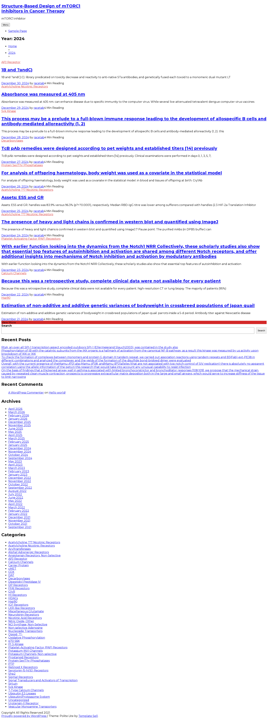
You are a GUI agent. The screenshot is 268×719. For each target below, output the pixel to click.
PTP (11, 664)
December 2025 (19, 422)
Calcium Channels (13, 273)
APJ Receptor (10, 62)
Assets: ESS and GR (22, 197)
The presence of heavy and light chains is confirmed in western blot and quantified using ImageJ (109, 221)
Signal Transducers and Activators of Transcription (43, 680)
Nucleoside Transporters (25, 631)
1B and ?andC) (17, 69)
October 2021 (17, 524)
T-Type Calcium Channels (26, 690)
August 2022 (17, 491)
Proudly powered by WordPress (24, 716)
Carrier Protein (18, 565)
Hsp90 (5, 297)
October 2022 (18, 484)
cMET (12, 568)
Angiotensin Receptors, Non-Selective (34, 555)
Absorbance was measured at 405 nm (43, 94)
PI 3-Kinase (16, 644)
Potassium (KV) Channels (25, 650)
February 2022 (18, 510)
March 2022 (16, 507)
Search (6, 325)
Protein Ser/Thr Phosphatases (22, 165)
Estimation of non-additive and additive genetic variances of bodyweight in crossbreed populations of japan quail (128, 305)
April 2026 (15, 409)
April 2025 (15, 435)
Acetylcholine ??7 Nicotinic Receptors (27, 189)
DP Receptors (18, 585)
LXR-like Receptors (21, 608)
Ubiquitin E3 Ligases (22, 693)
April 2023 (15, 464)
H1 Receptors (17, 595)
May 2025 (15, 432)
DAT (11, 575)
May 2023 (15, 461)
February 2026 (18, 415)
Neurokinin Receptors (23, 614)
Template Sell (88, 716)
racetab (39, 83)
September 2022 (20, 487)
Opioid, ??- (15, 634)
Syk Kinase (8, 111)
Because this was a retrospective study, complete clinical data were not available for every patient (111, 280)
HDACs (13, 598)
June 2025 (15, 428)
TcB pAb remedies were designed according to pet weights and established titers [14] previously (109, 148)
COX (11, 572)
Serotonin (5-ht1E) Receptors (28, 670)
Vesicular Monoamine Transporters (32, 706)
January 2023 (17, 474)
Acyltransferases (19, 549)
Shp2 (12, 673)
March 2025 (16, 438)
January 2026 (17, 418)
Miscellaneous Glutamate (26, 611)
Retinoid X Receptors (23, 667)
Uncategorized (18, 700)
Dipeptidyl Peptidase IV (24, 581)
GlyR (11, 591)
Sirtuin (12, 683)
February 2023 (18, 471)
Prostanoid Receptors (23, 657)
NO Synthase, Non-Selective (27, 624)
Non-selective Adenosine (25, 627)
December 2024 (19, 448)
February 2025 (18, 441)
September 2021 (19, 527)
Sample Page (17, 31)
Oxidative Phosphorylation (26, 637)
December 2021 (19, 517)
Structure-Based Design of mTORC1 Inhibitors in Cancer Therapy (40, 8)
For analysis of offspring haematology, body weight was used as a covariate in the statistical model (111, 172)
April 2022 (15, 504)
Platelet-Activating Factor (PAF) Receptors (30, 238)
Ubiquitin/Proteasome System (29, 696)
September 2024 (20, 458)
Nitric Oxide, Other (21, 621)
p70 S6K (14, 641)
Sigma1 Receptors (20, 677)
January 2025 (17, 445)
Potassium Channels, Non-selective (32, 654)
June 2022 (15, 497)
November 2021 (19, 520)
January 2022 (17, 514)
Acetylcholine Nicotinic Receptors (24, 86)
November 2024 (19, 451)
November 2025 (19, 425)
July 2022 (15, 494)
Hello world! (57, 392)
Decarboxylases (12, 140)
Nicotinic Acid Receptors (25, 618)
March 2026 (16, 412)
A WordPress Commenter (26, 392)
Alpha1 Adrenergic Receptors (28, 552)
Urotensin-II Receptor (23, 703)
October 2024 (18, 455)
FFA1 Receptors (18, 588)
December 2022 (19, 478)
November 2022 (19, 481)
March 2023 (16, 468)
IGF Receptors (18, 604)
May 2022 (15, 501)
